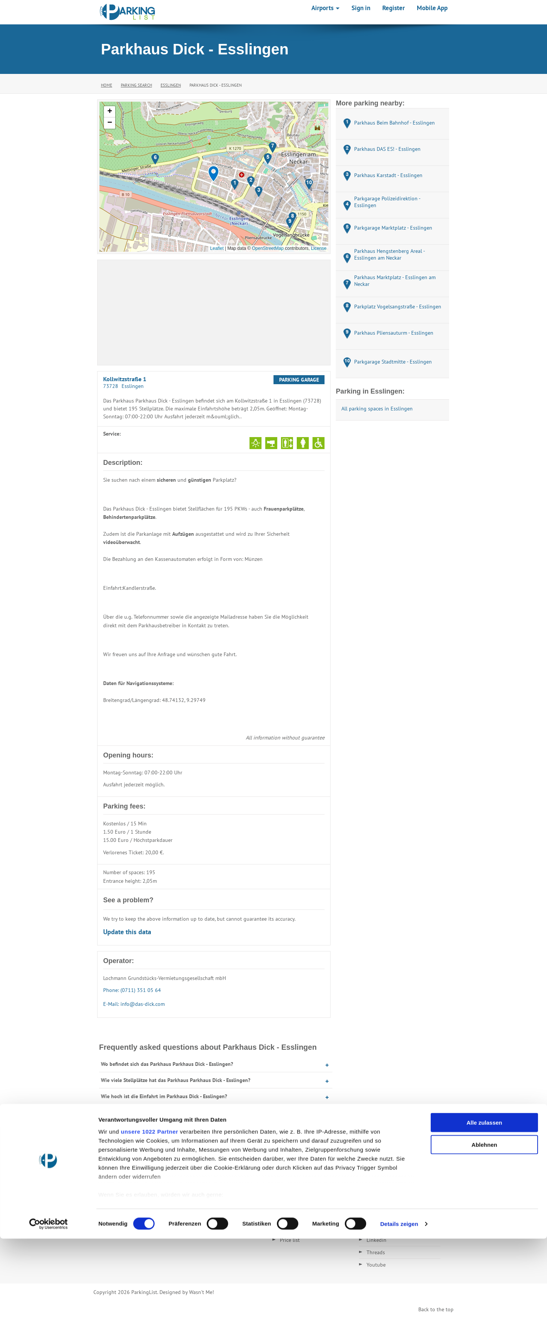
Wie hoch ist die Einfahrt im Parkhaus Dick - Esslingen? (164, 1096)
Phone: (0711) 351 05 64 (132, 990)
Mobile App (432, 8)
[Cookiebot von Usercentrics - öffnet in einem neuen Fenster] (48, 1303)
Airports (325, 8)
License (318, 248)
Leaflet (217, 248)
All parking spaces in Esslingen (377, 408)
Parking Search (136, 85)
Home (106, 85)
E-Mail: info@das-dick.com (134, 1004)
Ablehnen (484, 1224)
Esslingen (171, 85)
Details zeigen (399, 1303)
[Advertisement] (214, 312)
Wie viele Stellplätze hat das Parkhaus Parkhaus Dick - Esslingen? (175, 1080)
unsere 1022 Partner (149, 1211)
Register (393, 8)
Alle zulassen (484, 1202)
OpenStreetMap (268, 248)
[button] (213, 173)
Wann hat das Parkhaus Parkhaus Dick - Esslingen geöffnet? (169, 1112)
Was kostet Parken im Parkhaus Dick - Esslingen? (156, 1128)
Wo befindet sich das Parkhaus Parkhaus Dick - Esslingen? (167, 1064)
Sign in (361, 8)
